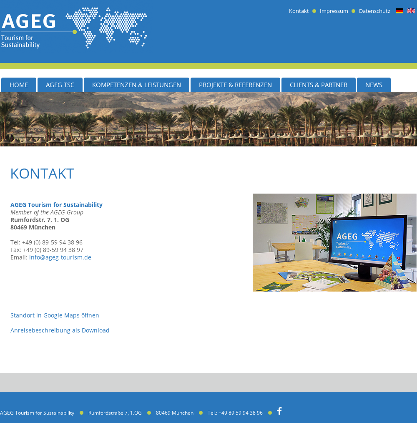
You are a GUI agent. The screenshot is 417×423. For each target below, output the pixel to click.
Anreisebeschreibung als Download (60, 330)
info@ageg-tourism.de (60, 257)
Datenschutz (374, 11)
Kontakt (299, 11)
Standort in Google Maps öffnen (54, 315)
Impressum (334, 11)
